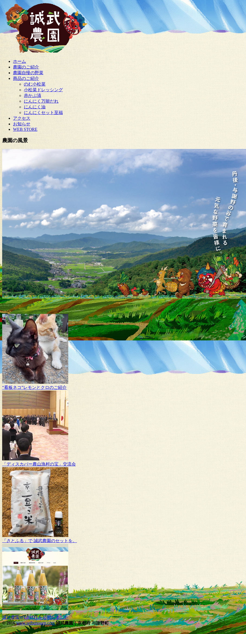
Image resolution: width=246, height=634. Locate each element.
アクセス (21, 118)
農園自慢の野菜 (28, 72)
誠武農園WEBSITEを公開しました (35, 617)
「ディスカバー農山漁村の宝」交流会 (39, 464)
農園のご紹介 (26, 67)
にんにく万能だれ (41, 101)
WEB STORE (25, 129)
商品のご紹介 (26, 78)
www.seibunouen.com (35, 623)
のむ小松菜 (35, 84)
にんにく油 (35, 107)
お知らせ (21, 124)
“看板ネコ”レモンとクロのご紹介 (34, 387)
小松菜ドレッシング (43, 89)
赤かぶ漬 (32, 95)
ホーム (19, 61)
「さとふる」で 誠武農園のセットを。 (39, 540)
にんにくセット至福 (43, 112)
